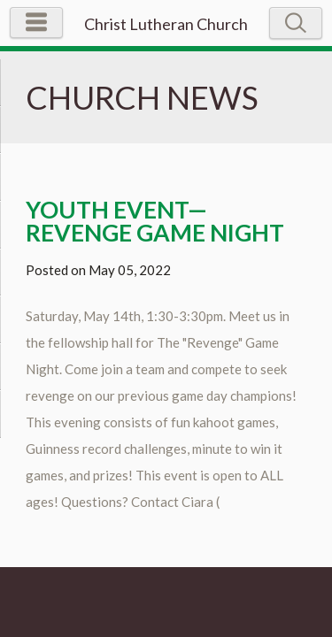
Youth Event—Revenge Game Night (155, 221)
